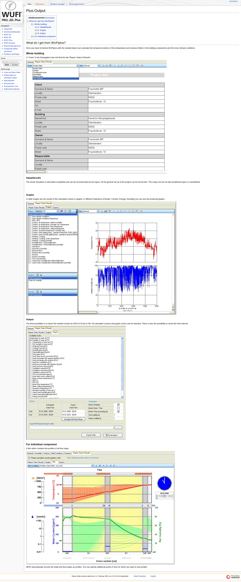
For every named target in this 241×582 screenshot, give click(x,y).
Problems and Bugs (11, 54)
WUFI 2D (7, 37)
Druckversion (9, 83)
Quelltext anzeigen (57, 4)
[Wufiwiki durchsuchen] (11, 61)
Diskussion (40, 4)
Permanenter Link (11, 86)
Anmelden (234, 1)
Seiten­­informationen (12, 89)
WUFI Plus (8, 40)
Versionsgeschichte (76, 4)
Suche (3, 58)
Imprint (153, 576)
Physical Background (12, 46)
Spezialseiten (9, 80)
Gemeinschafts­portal (12, 32)
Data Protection (140, 576)
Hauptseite (8, 29)
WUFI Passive (9, 43)
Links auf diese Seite (12, 72)
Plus (29, 4)
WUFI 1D (7, 35)
